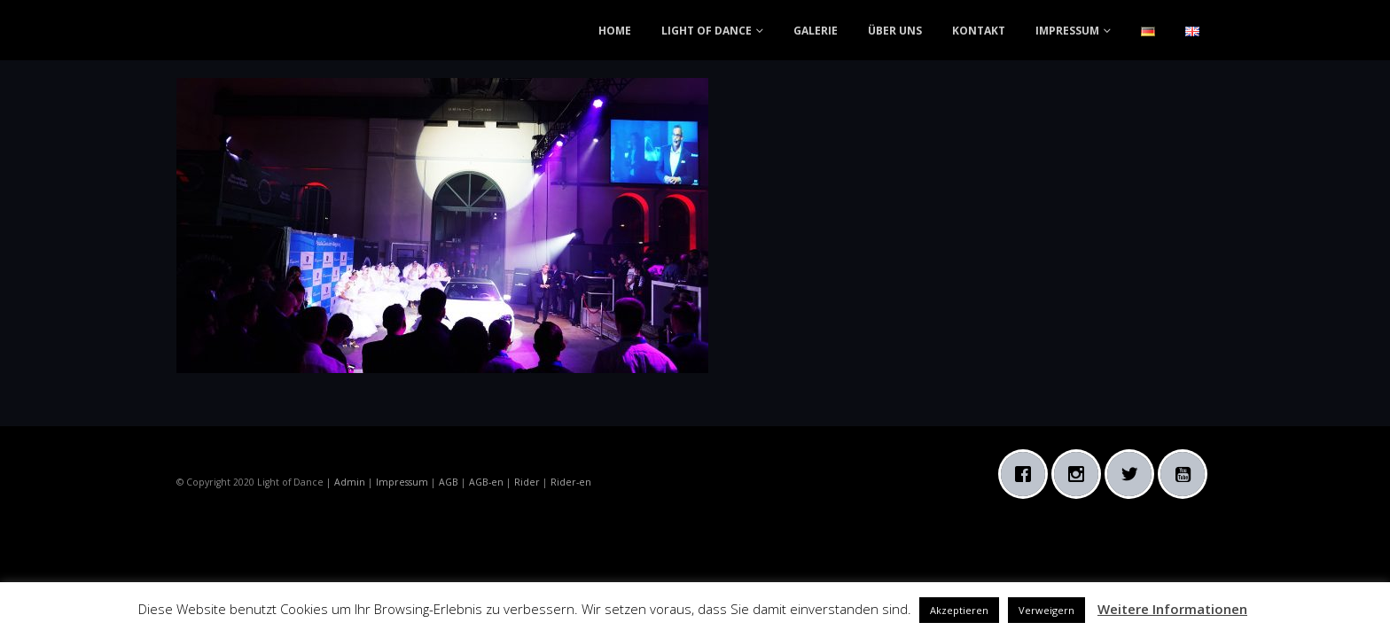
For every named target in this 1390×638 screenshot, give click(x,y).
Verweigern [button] (1046, 610)
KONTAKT (978, 30)
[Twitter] (1133, 474)
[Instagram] (1080, 474)
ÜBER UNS (895, 30)
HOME (614, 30)
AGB (448, 482)
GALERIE (815, 30)
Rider (527, 482)
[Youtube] (1187, 474)
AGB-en (486, 482)
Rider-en (571, 482)
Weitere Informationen (1172, 609)
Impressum (402, 482)
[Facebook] (1027, 474)
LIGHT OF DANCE (706, 30)
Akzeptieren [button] (959, 610)
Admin (349, 482)
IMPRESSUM (1067, 30)
